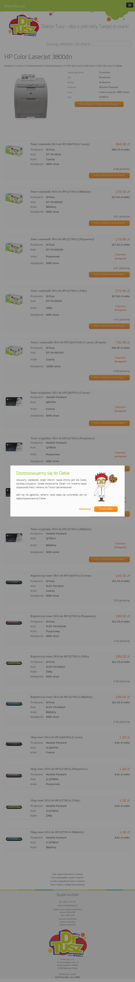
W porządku (105, 509)
